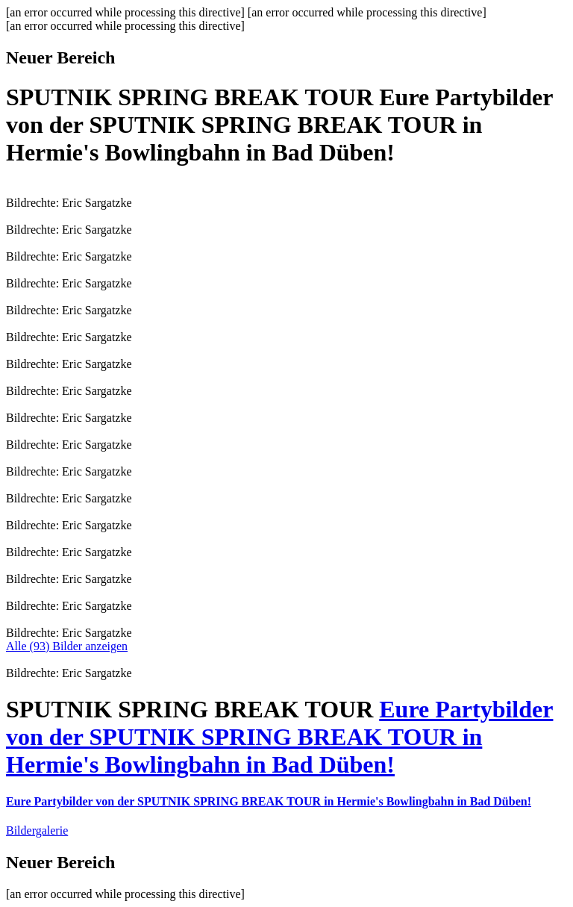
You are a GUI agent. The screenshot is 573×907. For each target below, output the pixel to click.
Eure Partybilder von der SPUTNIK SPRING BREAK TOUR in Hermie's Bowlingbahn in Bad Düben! (279, 737)
